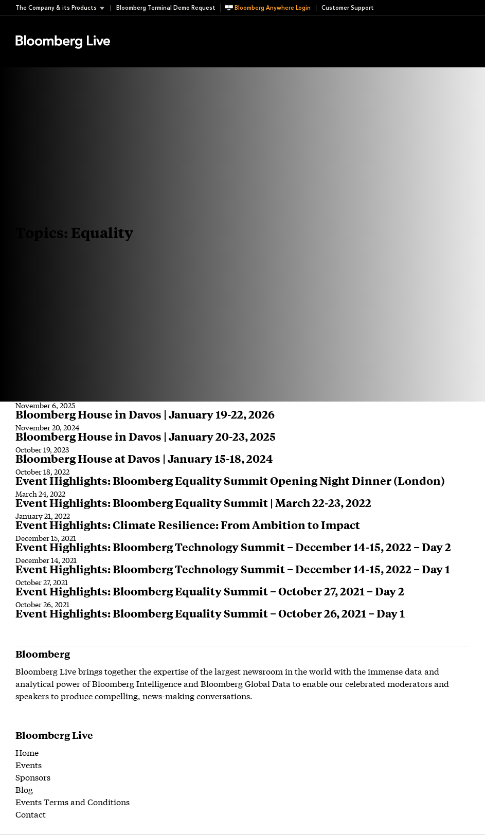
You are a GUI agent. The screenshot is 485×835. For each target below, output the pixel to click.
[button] (63, 8)
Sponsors (32, 777)
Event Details (143, 28)
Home (27, 752)
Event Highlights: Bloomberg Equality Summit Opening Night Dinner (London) (230, 480)
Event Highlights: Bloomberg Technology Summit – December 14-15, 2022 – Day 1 (232, 568)
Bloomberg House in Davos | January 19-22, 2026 (145, 414)
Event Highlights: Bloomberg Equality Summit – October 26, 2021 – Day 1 (210, 613)
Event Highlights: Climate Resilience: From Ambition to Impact (187, 524)
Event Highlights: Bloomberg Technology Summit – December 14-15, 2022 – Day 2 (233, 546)
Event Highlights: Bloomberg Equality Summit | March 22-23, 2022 (193, 502)
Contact (30, 814)
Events (28, 764)
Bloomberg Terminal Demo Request (165, 8)
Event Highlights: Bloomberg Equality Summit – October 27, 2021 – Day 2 (209, 591)
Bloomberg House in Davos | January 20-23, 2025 (145, 436)
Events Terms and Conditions (72, 801)
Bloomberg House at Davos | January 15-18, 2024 (144, 458)
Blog (24, 789)
